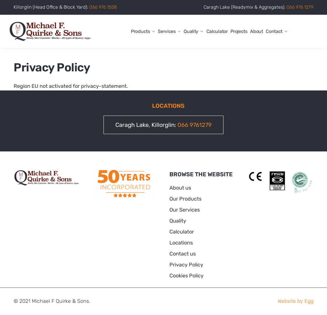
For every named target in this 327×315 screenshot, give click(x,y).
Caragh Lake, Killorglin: (163, 124)
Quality (177, 221)
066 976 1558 (103, 7)
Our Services (184, 210)
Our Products (185, 199)
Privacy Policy (186, 265)
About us (180, 188)
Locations (181, 243)
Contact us (182, 254)
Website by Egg (295, 301)
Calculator (181, 232)
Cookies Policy (186, 276)
